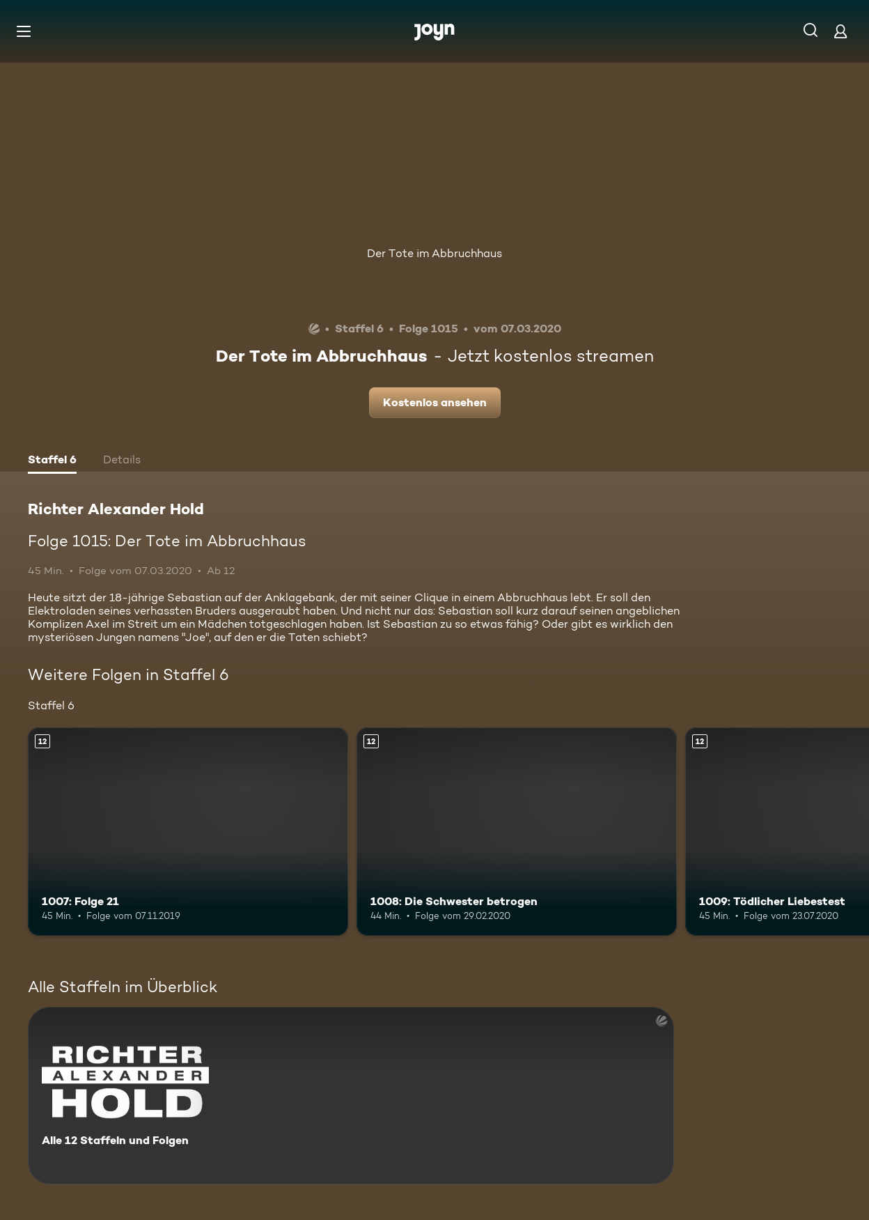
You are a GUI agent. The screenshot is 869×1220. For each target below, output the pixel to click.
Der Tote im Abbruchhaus (434, 253)
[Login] (840, 31)
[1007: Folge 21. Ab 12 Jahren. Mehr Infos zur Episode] (188, 831)
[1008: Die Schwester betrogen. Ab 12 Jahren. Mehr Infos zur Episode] (517, 831)
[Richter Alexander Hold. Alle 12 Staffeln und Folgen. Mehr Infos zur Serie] (351, 1095)
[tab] (52, 461)
